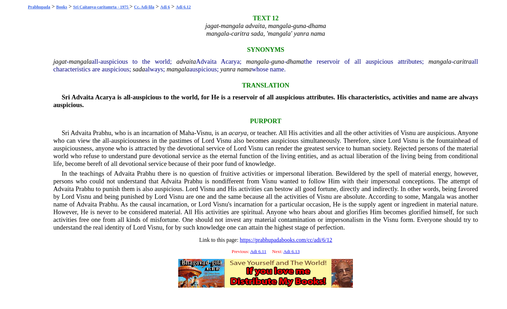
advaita (186, 61)
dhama (295, 61)
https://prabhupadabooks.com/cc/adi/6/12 (286, 240)
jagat (59, 61)
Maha (186, 132)
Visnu (203, 132)
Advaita (83, 97)
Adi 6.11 (258, 251)
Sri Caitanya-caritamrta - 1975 (101, 7)
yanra (228, 69)
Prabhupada (39, 7)
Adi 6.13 (291, 251)
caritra (463, 61)
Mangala (433, 196)
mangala (80, 61)
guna (277, 61)
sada (139, 69)
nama (244, 69)
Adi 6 (165, 7)
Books (61, 7)
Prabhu (102, 132)
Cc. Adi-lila (144, 7)
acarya (238, 132)
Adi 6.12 (183, 7)
